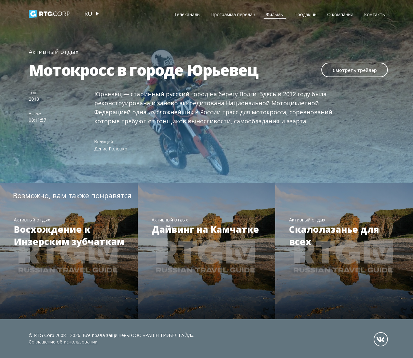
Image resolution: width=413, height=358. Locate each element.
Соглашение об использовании (63, 342)
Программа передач (233, 14)
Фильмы (275, 14)
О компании (340, 14)
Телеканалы (187, 14)
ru (88, 13)
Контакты (375, 14)
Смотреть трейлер (355, 70)
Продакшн (305, 14)
